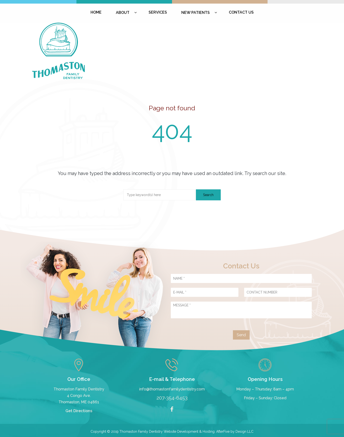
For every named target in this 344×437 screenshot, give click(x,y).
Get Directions (78, 411)
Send (241, 335)
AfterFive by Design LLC (234, 431)
